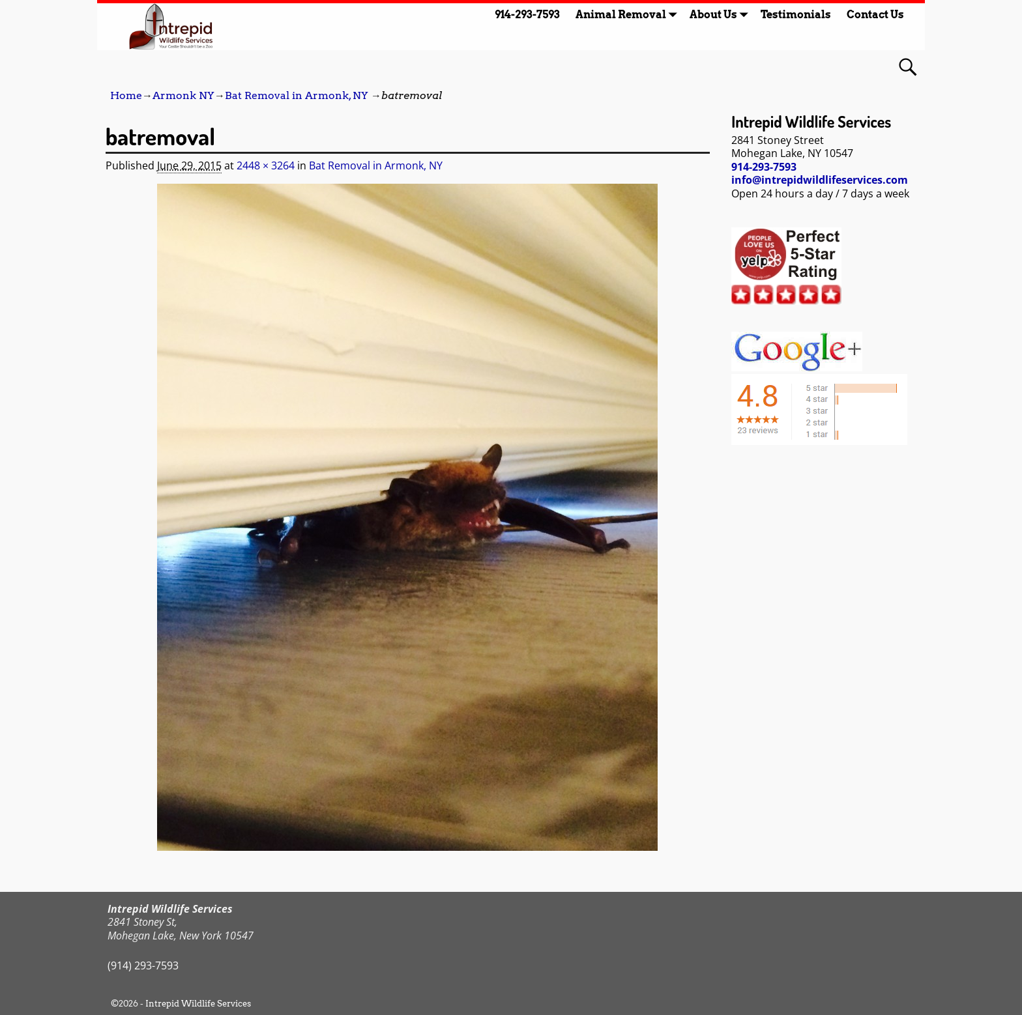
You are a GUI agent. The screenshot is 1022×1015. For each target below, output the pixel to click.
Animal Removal (629, 14)
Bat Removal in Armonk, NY (296, 95)
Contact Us (875, 14)
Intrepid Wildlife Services (198, 1003)
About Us (721, 14)
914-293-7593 (527, 14)
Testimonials (796, 14)
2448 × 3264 (266, 165)
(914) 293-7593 (143, 965)
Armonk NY (183, 95)
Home (126, 95)
